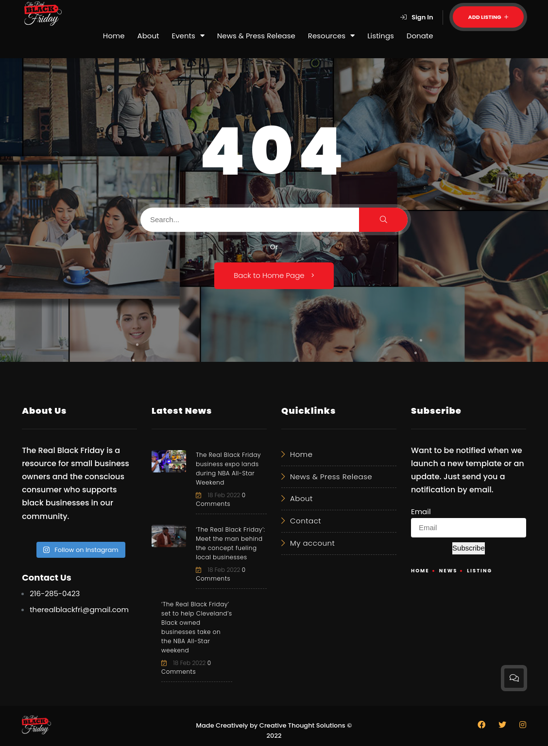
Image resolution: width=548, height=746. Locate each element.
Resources (331, 36)
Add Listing (488, 17)
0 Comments (221, 499)
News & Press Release (256, 36)
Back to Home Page (274, 275)
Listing (479, 570)
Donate (420, 36)
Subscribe (468, 548)
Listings (380, 36)
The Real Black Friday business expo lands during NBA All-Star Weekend (228, 469)
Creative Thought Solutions (302, 725)
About (148, 36)
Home (114, 36)
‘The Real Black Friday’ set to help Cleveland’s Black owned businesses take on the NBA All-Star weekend (196, 627)
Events (188, 36)
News (448, 570)
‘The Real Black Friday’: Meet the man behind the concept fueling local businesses (230, 543)
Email (421, 511)
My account (312, 543)
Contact (305, 521)
